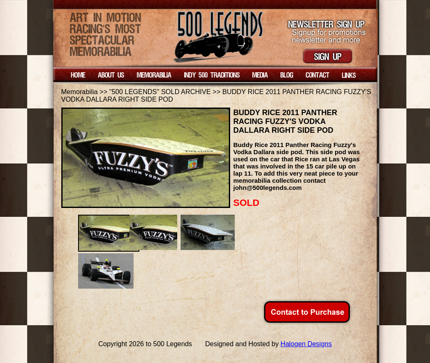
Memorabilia (79, 91)
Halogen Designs (306, 343)
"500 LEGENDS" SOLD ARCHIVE (160, 91)
